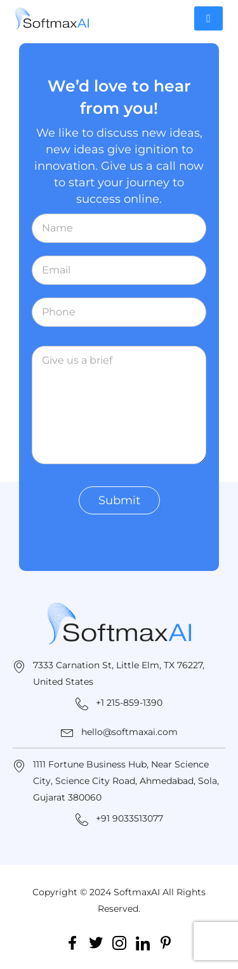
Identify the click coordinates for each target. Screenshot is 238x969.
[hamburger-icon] (208, 18)
